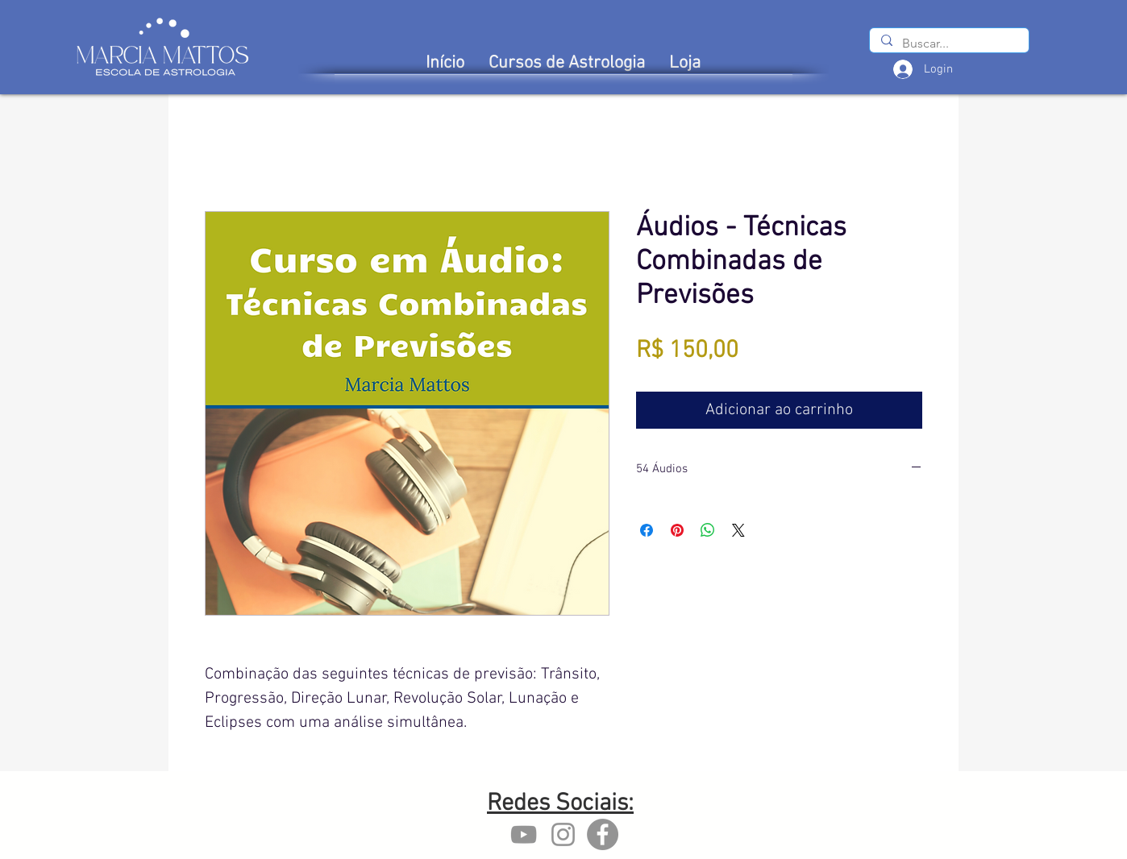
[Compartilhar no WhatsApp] (707, 530)
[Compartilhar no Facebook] (646, 530)
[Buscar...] (948, 43)
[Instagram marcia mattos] (563, 834)
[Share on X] (738, 530)
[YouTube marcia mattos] (523, 834)
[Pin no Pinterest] (677, 530)
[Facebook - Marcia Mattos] (602, 834)
